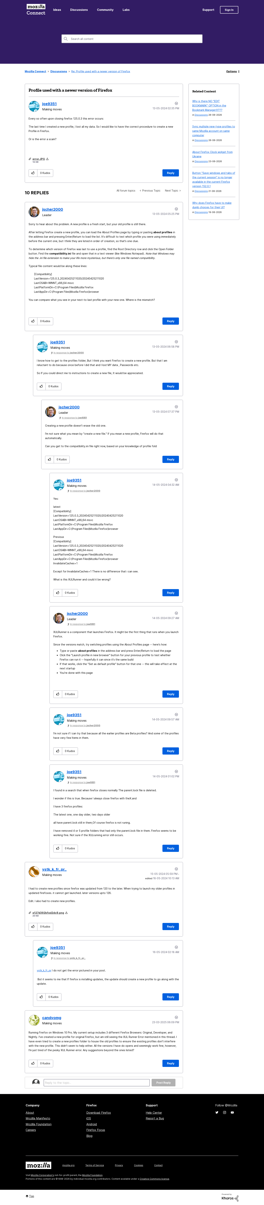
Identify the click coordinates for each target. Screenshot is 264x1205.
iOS (88, 1118)
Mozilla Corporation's (42, 1175)
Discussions (79, 10)
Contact (158, 1165)
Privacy (119, 1165)
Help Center (154, 1112)
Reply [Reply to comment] (170, 321)
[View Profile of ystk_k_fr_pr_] (54, 869)
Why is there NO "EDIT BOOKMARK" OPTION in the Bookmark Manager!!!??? (209, 105)
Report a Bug (155, 1118)
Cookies (138, 1165)
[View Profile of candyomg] (51, 1017)
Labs (126, 10)
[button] (33, 173)
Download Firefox (98, 1112)
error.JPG (38, 158)
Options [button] (231, 71)
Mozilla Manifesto (38, 1118)
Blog (89, 1136)
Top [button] (31, 1196)
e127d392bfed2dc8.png (48, 912)
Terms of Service (94, 1165)
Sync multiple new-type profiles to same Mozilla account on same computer (213, 131)
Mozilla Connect (36, 10)
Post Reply (163, 1082)
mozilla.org (68, 1165)
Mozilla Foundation (39, 1124)
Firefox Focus (95, 1130)
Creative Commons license (154, 1178)
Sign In (229, 9)
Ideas (57, 10)
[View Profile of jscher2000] (52, 209)
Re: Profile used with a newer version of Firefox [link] (100, 71)
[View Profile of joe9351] (49, 104)
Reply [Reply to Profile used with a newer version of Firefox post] (170, 172)
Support (208, 10)
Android (91, 1124)
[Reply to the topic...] (97, 1082)
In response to (69, 352)
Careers (31, 1130)
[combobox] (132, 38)
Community (105, 10)
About (30, 1112)
